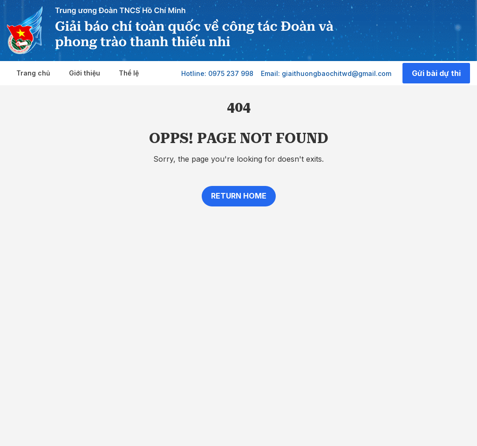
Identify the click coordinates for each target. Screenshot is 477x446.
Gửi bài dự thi (436, 73)
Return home (238, 195)
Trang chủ (33, 73)
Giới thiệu (84, 73)
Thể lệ (129, 73)
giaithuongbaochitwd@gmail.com (336, 73)
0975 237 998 (230, 73)
